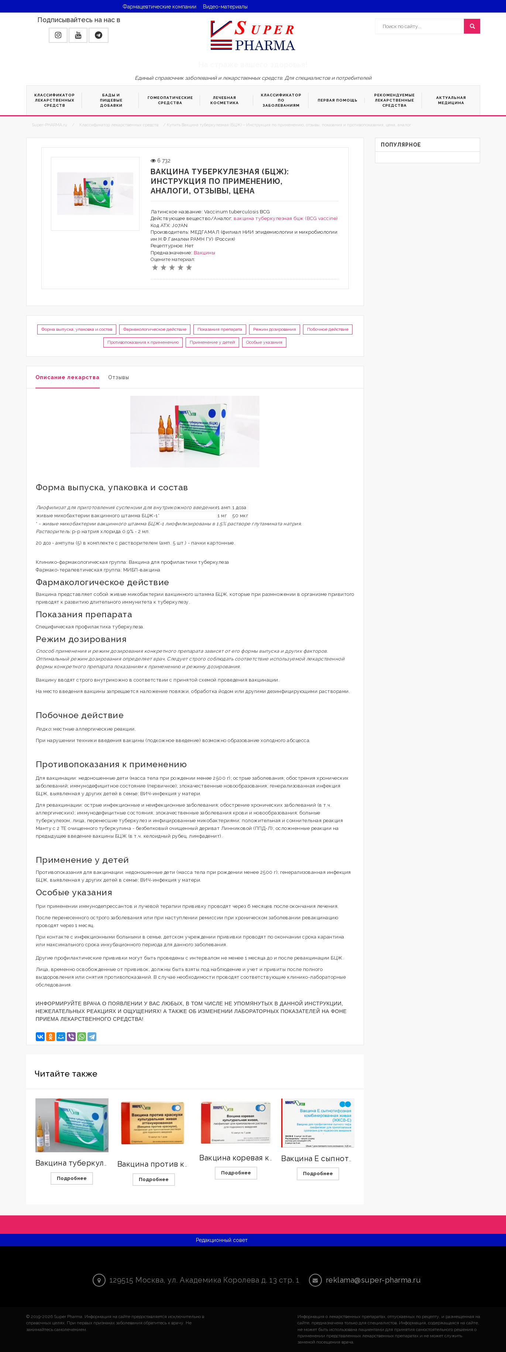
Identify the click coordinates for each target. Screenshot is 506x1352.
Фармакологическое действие (154, 329)
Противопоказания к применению (143, 342)
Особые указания (264, 342)
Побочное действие (327, 329)
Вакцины (205, 252)
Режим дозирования (274, 329)
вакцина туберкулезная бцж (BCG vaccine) (286, 218)
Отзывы (118, 377)
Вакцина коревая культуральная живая (272, 1157)
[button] (58, 35)
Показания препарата (219, 329)
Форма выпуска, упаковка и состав (76, 329)
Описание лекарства (67, 377)
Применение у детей (212, 342)
